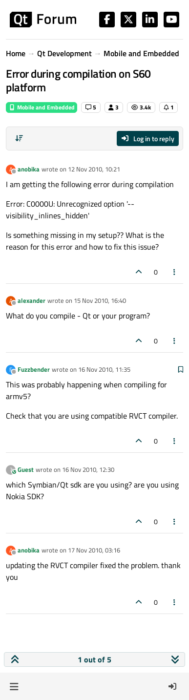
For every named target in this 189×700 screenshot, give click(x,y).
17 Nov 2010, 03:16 (94, 550)
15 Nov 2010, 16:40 (100, 300)
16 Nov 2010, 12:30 (88, 469)
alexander (31, 300)
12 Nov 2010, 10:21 (94, 169)
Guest (26, 469)
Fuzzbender (34, 369)
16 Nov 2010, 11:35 (104, 369)
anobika (29, 169)
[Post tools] (175, 271)
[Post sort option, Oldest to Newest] (19, 138)
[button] (14, 686)
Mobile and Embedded (41, 107)
